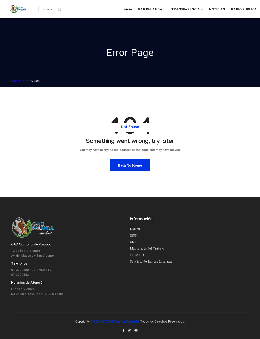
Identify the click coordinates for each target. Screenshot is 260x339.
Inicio (127, 9)
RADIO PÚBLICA (244, 9)
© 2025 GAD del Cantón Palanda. (115, 321)
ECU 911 (136, 229)
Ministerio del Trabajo (147, 248)
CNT (133, 242)
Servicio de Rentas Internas (151, 261)
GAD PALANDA (150, 9)
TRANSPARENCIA (185, 9)
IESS (133, 235)
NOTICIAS (217, 9)
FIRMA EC (137, 255)
